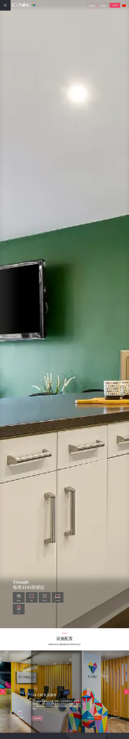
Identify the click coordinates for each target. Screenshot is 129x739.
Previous (2, 691)
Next (126, 691)
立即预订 (115, 5)
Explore (38, 717)
